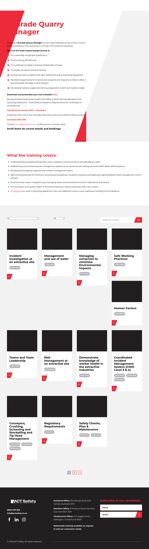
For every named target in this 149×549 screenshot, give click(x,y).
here (54, 95)
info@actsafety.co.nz (17, 513)
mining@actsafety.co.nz (26, 124)
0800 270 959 (13, 510)
